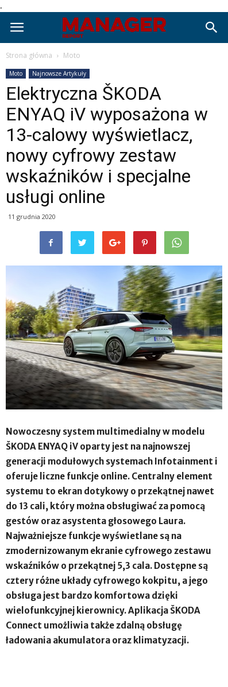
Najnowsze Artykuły (59, 73)
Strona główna (29, 55)
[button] (212, 27)
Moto (71, 55)
